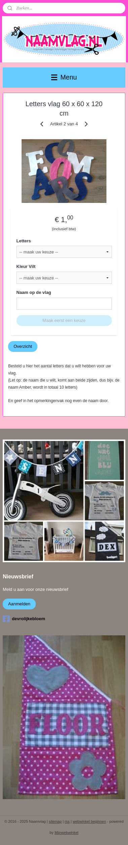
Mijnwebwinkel (66, 833)
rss (67, 821)
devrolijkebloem (24, 619)
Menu (64, 77)
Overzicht (22, 346)
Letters (24, 240)
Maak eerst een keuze (64, 320)
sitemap (55, 821)
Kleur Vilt (26, 266)
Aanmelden (19, 603)
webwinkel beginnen (89, 821)
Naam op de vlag (34, 292)
